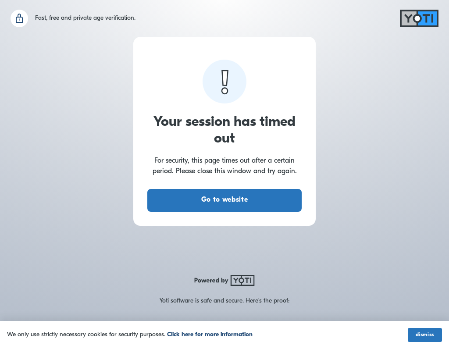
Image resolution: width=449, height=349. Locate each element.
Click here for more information (210, 334)
